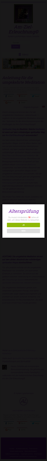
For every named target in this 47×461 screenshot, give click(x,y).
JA (23, 225)
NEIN (23, 231)
